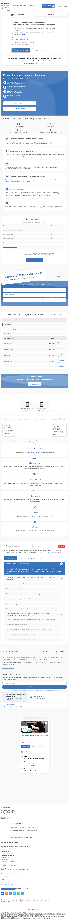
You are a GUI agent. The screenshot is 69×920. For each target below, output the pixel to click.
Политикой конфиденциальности (50, 690)
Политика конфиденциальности (34, 909)
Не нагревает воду (8, 349)
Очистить (61, 546)
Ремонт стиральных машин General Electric (22, 834)
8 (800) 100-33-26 (6, 857)
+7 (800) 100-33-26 (33, 5)
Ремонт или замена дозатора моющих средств (13, 230)
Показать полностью (8, 668)
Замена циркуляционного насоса (10, 247)
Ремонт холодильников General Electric (21, 837)
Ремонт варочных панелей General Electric (22, 827)
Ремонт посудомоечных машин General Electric (23, 830)
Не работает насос (8, 361)
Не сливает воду (8, 343)
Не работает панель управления (12, 367)
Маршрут (26, 746)
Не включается (7, 355)
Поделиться (2, 893)
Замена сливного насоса (8, 234)
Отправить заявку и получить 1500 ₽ (34, 300)
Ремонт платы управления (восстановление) (12, 225)
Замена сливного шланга (8, 238)
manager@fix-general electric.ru (10, 865)
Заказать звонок (34, 384)
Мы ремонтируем (17, 15)
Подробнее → (61, 343)
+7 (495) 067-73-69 (20, 5)
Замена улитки (6, 242)
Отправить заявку (20, 108)
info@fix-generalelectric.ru (8, 861)
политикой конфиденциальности (41, 303)
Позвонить (51, 14)
